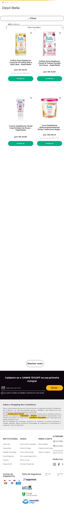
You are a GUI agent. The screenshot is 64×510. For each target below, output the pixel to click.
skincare (34, 416)
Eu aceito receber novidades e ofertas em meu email (24, 393)
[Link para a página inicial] (3, 2)
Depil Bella (14, 2)
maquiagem (24, 416)
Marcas (6, 2)
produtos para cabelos (16, 414)
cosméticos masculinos (37, 417)
